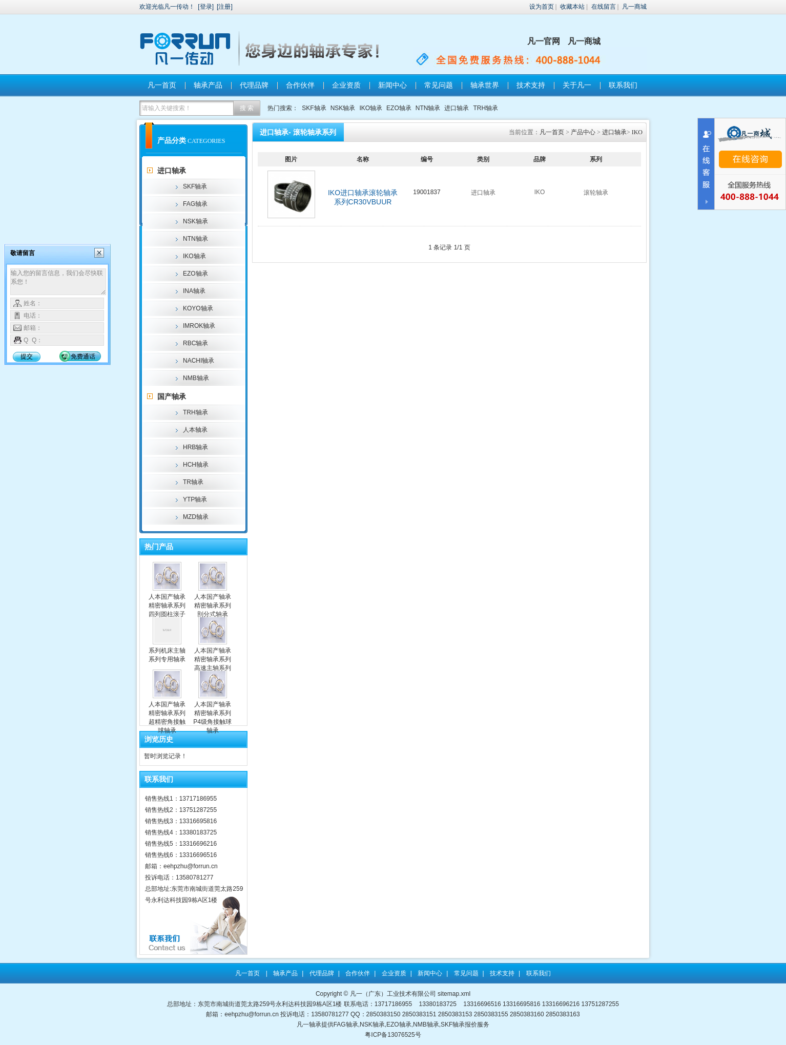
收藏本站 (572, 6)
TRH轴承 (485, 108)
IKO (637, 132)
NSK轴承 (343, 108)
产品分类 (171, 140)
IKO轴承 (370, 108)
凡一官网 (543, 41)
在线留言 (603, 6)
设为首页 (541, 6)
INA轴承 (194, 291)
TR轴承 (193, 482)
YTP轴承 (195, 499)
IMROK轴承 (199, 325)
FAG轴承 (195, 203)
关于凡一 (577, 85)
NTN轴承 (428, 108)
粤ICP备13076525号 (393, 1034)
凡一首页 (162, 85)
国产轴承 (171, 396)
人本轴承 (195, 429)
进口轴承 (456, 108)
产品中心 (583, 132)
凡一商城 (634, 6)
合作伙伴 (300, 85)
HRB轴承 (195, 447)
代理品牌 (254, 85)
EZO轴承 (398, 108)
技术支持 (530, 85)
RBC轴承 (195, 343)
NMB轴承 (196, 378)
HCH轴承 (196, 464)
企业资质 (346, 85)
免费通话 (83, 356)
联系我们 (623, 85)
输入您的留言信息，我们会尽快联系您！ (58, 282)
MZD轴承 (196, 516)
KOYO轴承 (198, 308)
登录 (206, 6)
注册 (224, 6)
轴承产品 (208, 85)
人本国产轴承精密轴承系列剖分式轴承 (212, 605)
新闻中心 (392, 85)
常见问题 (438, 85)
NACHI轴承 (198, 360)
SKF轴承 (314, 108)
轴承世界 (484, 85)
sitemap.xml (454, 993)
